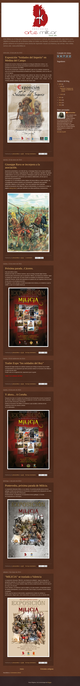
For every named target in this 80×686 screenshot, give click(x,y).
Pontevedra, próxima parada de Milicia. (26, 485)
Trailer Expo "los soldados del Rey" (24, 363)
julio (61, 86)
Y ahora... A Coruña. (16, 394)
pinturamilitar (71, 112)
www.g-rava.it (13, 188)
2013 (60, 100)
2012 (60, 102)
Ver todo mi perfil (61, 132)
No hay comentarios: (30, 153)
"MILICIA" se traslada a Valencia (23, 576)
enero (62, 94)
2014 (60, 97)
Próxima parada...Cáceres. (19, 268)
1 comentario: (29, 257)
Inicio (22, 669)
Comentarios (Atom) (16, 672)
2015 (60, 84)
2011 (60, 105)
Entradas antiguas (46, 669)
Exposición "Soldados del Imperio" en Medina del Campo (25, 59)
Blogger (49, 682)
